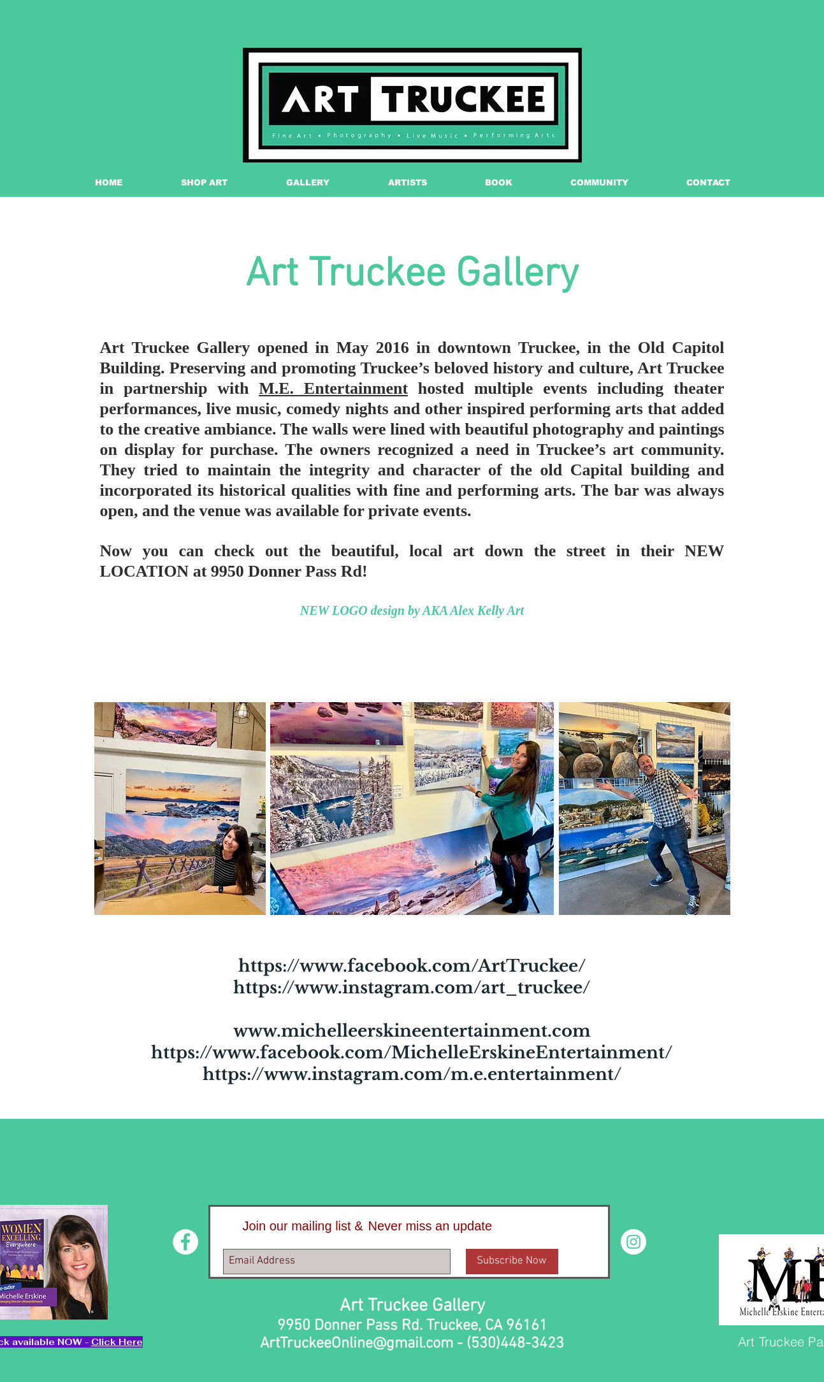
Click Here (117, 1342)
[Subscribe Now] (512, 1261)
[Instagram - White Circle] (633, 1242)
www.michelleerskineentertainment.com (412, 1031)
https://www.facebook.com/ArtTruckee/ (412, 966)
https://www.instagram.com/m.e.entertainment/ (412, 1074)
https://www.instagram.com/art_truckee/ (411, 987)
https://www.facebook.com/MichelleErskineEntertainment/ (411, 1052)
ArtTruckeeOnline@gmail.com (356, 1344)
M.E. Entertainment (333, 388)
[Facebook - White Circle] (185, 1242)
